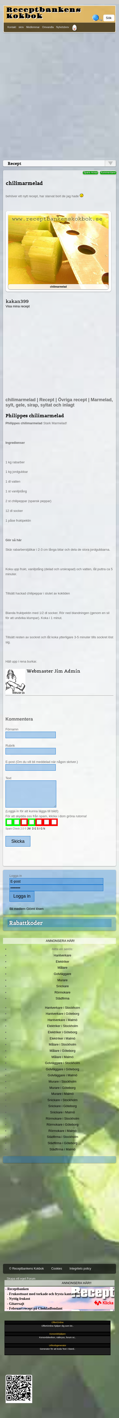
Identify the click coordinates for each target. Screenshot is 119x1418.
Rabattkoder (26, 922)
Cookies (56, 1268)
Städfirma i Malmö (62, 1149)
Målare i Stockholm (62, 1044)
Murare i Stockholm (62, 1081)
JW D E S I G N (36, 828)
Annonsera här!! (76, 1283)
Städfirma (62, 998)
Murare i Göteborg (62, 1088)
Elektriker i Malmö (62, 1038)
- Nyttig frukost (17, 1299)
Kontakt (11, 27)
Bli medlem (17, 909)
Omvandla (48, 27)
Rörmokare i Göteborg (62, 1124)
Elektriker (62, 961)
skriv (21, 27)
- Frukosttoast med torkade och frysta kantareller (42, 1294)
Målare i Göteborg (62, 1051)
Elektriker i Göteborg (62, 1032)
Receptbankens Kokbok (43, 13)
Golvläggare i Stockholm (62, 1063)
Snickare (62, 986)
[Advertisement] (58, 95)
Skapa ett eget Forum (21, 1278)
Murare (62, 980)
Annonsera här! (60, 941)
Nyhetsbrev (62, 27)
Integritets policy (80, 1268)
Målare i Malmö (63, 1057)
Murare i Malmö (62, 1094)
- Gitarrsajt (14, 1304)
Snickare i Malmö (62, 1112)
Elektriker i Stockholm (62, 1026)
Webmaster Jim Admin (53, 671)
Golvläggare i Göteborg (62, 1069)
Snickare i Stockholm (63, 1100)
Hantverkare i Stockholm (62, 1007)
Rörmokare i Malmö (62, 1131)
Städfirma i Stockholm (62, 1137)
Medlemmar (33, 27)
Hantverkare (62, 955)
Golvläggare (62, 974)
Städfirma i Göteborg (62, 1143)
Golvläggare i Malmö (62, 1075)
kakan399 (17, 301)
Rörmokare (62, 992)
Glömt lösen (35, 909)
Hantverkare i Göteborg (62, 1014)
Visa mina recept (18, 306)
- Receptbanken (16, 1289)
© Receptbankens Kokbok (26, 1268)
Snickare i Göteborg (62, 1106)
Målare (62, 967)
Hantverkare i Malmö (62, 1020)
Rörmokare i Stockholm (62, 1118)
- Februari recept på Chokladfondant (33, 1308)
